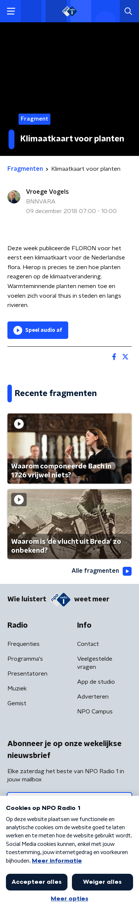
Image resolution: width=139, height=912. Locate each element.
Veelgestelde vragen (94, 663)
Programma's (25, 659)
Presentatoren (27, 674)
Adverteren (93, 697)
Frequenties (23, 644)
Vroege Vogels (47, 192)
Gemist (16, 703)
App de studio (96, 682)
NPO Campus (95, 712)
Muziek (17, 689)
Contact (88, 644)
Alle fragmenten (102, 571)
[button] (11, 11)
